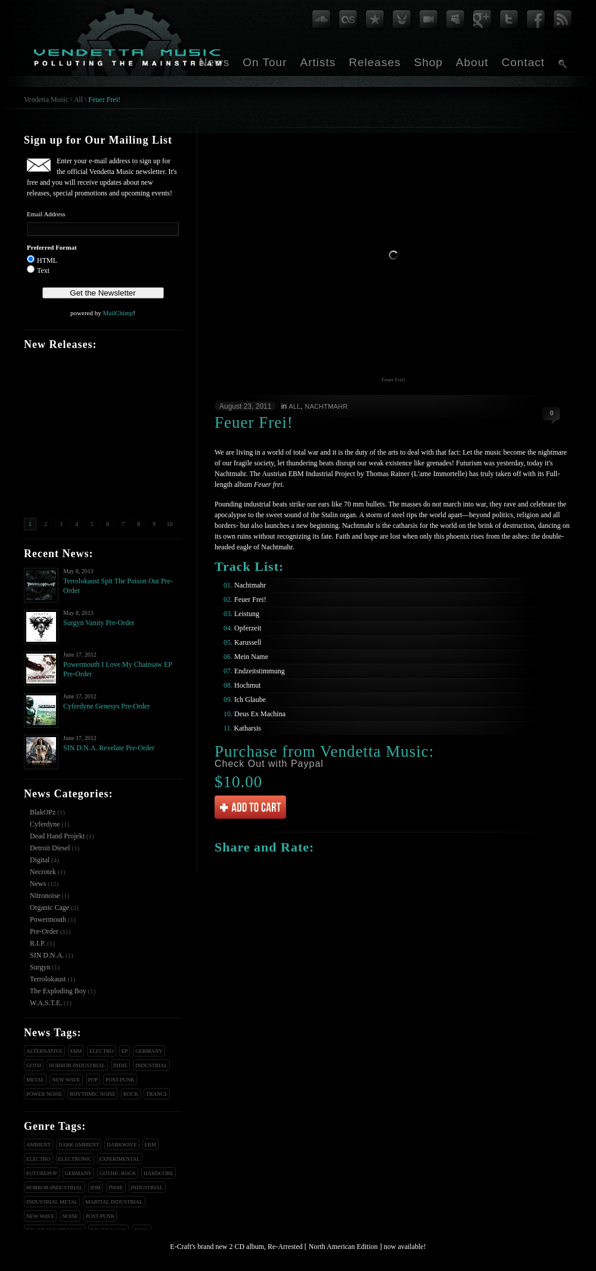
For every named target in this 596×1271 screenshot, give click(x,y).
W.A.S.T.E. (46, 1003)
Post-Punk (120, 1080)
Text (43, 270)
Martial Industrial (113, 1202)
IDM (96, 1188)
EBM (76, 1051)
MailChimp (118, 312)
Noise (70, 1216)
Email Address (46, 213)
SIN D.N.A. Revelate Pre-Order (108, 748)
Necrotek (43, 872)
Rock (130, 1094)
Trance (156, 1094)
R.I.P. (37, 943)
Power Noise (44, 1094)
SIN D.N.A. (47, 955)
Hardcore (158, 1173)
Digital (39, 860)
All (78, 99)
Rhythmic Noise (93, 1094)
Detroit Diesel (50, 848)
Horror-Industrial (77, 1065)
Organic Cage (49, 907)
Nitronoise (45, 895)
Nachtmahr (326, 406)
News (214, 62)
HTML (47, 260)
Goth (33, 1065)
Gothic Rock (118, 1173)
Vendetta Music (46, 99)
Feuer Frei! (104, 99)
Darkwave (121, 1145)
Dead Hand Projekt (57, 836)
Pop (93, 1080)
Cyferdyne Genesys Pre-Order (106, 706)
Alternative (44, 1051)
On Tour (265, 62)
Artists (318, 62)
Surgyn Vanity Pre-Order (99, 623)
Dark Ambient (78, 1145)
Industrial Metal (51, 1202)
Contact (523, 62)
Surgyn (40, 967)
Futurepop (41, 1173)
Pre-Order (44, 931)
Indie (120, 1065)
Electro (101, 1051)
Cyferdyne (45, 824)
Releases (375, 62)
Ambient (38, 1145)
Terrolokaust (48, 979)
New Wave (66, 1080)
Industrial (151, 1065)
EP (125, 1051)
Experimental (120, 1159)
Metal (35, 1080)
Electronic (75, 1159)
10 (170, 524)
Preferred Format (52, 247)
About (472, 62)
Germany (149, 1051)
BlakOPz (42, 812)
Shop (428, 62)
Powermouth (48, 919)
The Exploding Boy (58, 991)
